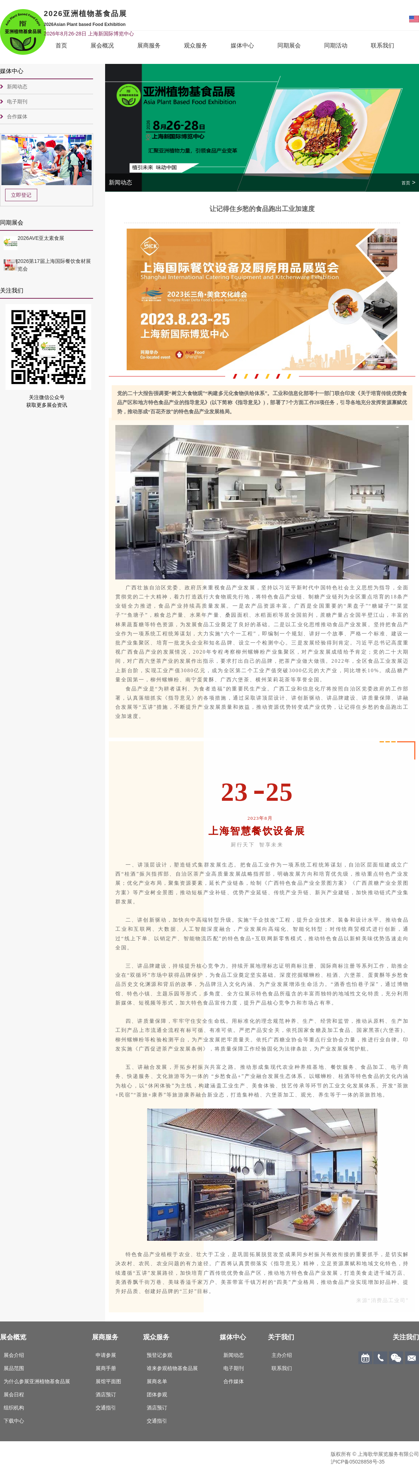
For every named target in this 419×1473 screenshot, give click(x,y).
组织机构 (14, 1408)
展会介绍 (14, 1355)
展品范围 (14, 1368)
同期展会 (289, 45)
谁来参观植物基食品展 (172, 1368)
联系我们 (382, 45)
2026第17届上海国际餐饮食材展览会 (54, 265)
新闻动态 (17, 86)
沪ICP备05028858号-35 (358, 1462)
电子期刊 (17, 101)
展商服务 (149, 45)
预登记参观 (159, 1355)
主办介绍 (282, 1355)
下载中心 (14, 1421)
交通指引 (106, 1408)
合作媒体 (17, 116)
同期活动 (335, 45)
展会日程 (14, 1394)
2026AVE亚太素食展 (41, 238)
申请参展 (106, 1355)
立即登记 (21, 195)
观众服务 (195, 45)
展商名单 (157, 1381)
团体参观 (157, 1394)
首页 (61, 45)
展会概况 (102, 45)
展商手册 (106, 1368)
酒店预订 (106, 1394)
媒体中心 (242, 45)
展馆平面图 (108, 1381)
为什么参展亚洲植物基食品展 (37, 1381)
